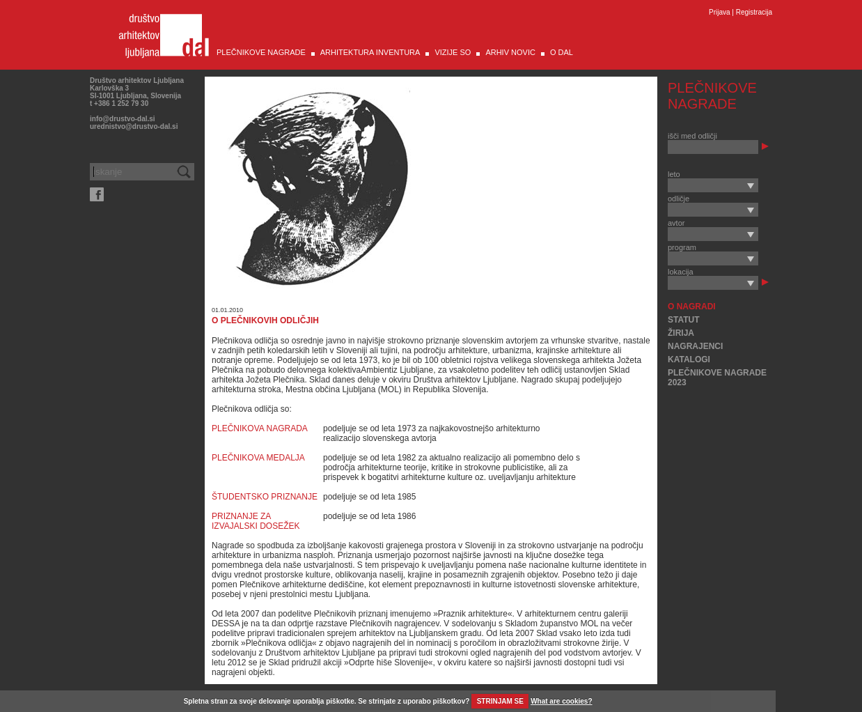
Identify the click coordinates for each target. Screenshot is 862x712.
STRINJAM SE (500, 701)
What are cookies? (561, 701)
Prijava (719, 12)
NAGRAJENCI (695, 346)
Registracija (754, 12)
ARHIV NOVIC (510, 52)
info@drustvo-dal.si (122, 119)
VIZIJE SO (452, 52)
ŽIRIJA (681, 333)
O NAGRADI (692, 306)
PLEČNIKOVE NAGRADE (261, 52)
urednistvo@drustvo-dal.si (134, 126)
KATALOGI (689, 359)
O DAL (561, 52)
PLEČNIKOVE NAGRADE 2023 (717, 377)
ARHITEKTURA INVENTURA (370, 52)
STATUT (684, 320)
